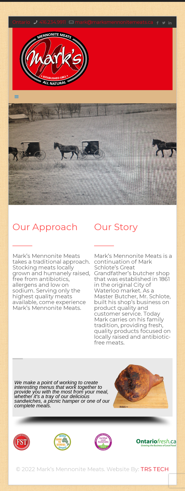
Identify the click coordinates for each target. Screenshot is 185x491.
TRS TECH (154, 469)
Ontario (21, 22)
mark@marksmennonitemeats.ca (114, 22)
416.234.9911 (52, 22)
